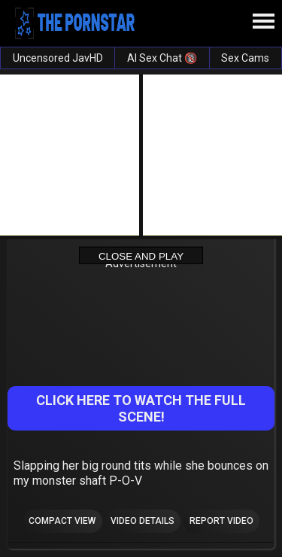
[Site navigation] (263, 22)
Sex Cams (245, 58)
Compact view (62, 521)
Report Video (221, 521)
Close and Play (141, 255)
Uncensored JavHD (58, 58)
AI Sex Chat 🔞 (162, 58)
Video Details (142, 521)
